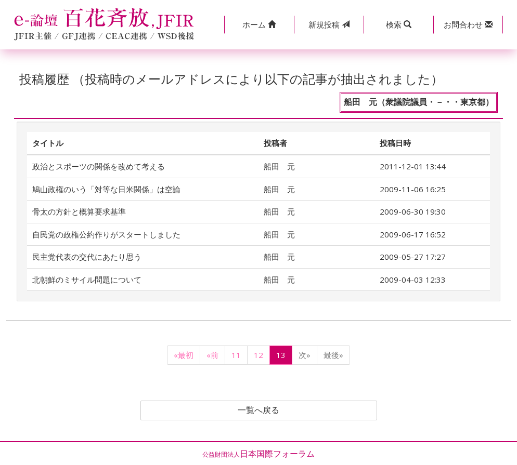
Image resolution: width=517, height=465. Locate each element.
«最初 (183, 355)
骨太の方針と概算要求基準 (79, 211)
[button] (259, 25)
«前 (212, 355)
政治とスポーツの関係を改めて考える (98, 166)
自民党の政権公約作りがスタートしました (106, 234)
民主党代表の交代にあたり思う (86, 256)
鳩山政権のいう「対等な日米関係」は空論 (106, 189)
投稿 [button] (329, 24)
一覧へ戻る (258, 410)
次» (305, 355)
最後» (333, 355)
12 (258, 355)
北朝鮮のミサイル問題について (86, 279)
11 (236, 355)
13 (281, 355)
